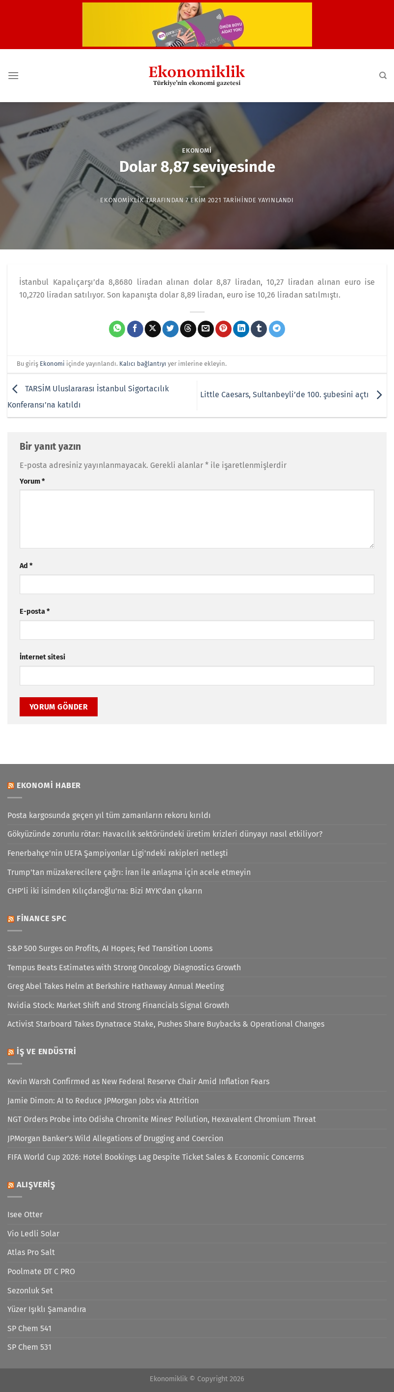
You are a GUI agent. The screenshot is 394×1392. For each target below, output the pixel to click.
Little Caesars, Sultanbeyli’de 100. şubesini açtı (293, 395)
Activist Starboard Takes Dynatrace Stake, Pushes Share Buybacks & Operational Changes (165, 1024)
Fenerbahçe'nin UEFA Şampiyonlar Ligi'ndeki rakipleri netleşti (117, 853)
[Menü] (13, 75)
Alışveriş (36, 1184)
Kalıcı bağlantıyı (142, 363)
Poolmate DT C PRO (41, 1271)
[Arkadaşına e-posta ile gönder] (206, 329)
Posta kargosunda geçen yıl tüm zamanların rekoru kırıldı (109, 815)
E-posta (35, 611)
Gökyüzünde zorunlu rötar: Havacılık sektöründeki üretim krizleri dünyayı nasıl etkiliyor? (164, 834)
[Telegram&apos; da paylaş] (277, 329)
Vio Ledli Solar (33, 1233)
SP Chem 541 (29, 1328)
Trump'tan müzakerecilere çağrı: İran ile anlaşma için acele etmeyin (129, 872)
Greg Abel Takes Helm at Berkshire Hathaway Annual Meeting (115, 986)
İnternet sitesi (42, 657)
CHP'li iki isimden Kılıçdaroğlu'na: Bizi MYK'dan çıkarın (104, 891)
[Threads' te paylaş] (188, 329)
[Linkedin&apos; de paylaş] (241, 329)
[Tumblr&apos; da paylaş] (259, 329)
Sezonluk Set (30, 1290)
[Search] (383, 75)
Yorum (32, 481)
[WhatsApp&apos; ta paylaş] (117, 329)
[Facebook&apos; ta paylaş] (135, 329)
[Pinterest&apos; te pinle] (223, 329)
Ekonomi (197, 150)
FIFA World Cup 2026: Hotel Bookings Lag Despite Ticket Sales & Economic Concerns (155, 1157)
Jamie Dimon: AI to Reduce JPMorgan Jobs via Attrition (103, 1100)
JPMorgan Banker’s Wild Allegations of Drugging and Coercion (115, 1138)
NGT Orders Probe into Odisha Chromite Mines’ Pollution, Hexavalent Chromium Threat (161, 1119)
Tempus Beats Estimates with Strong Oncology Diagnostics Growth (124, 967)
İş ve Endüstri (47, 1051)
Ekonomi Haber (49, 785)
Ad (26, 566)
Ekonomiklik (122, 200)
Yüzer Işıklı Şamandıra (46, 1309)
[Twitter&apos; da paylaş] (170, 329)
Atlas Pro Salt (31, 1252)
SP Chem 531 (29, 1347)
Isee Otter (25, 1214)
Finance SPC (42, 918)
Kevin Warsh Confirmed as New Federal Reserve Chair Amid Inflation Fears (138, 1081)
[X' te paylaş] (153, 329)
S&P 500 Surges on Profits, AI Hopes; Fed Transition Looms (109, 948)
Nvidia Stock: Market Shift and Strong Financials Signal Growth (118, 1005)
